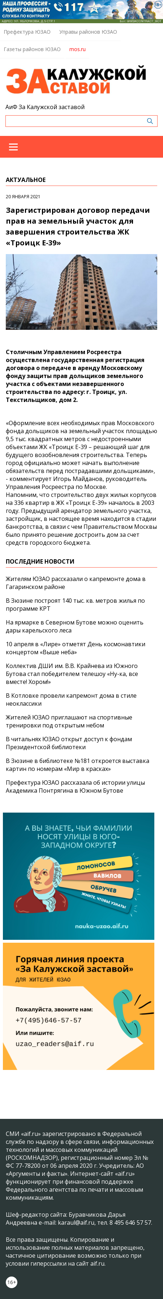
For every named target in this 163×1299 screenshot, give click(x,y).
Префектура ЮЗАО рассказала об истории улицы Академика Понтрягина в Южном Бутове (75, 786)
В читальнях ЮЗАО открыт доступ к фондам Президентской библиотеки (69, 743)
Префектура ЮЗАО (27, 31)
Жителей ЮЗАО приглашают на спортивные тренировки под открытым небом (69, 721)
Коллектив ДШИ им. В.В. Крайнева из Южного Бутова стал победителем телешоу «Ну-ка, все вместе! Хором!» (72, 674)
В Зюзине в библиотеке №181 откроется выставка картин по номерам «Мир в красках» (77, 765)
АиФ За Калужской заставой (45, 107)
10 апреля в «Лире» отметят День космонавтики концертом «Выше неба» (75, 648)
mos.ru (77, 49)
